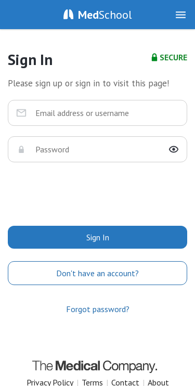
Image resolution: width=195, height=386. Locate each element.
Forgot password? (97, 309)
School (105, 14)
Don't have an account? (97, 273)
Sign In (97, 237)
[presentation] (98, 193)
